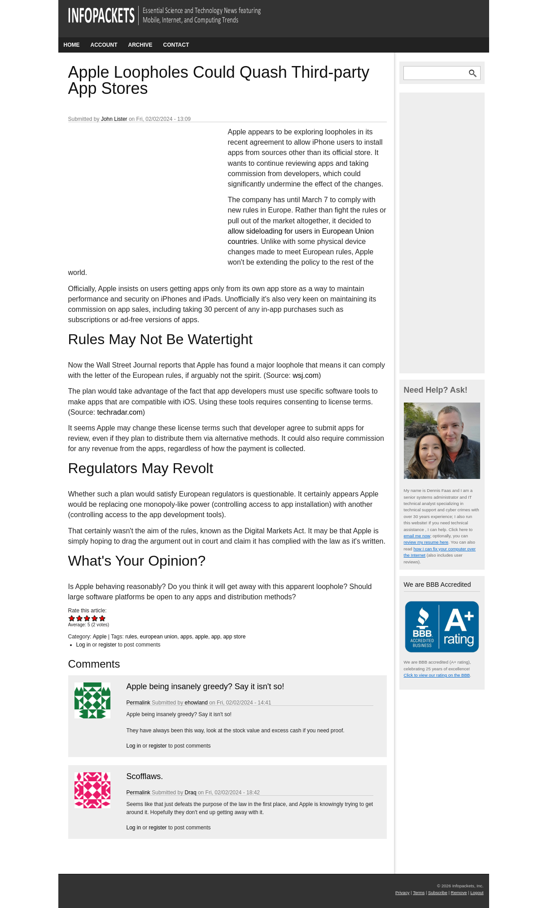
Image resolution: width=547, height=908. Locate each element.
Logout (476, 892)
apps (186, 636)
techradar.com (119, 412)
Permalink (138, 703)
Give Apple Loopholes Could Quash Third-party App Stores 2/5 (79, 618)
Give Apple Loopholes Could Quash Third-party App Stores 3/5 (87, 618)
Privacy (402, 892)
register (108, 645)
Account (104, 45)
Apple (100, 636)
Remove (459, 892)
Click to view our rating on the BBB (437, 675)
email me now (417, 535)
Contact (176, 45)
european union (158, 636)
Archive (140, 45)
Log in (83, 645)
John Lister (114, 119)
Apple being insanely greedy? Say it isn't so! (205, 686)
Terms (418, 892)
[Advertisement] (135, 186)
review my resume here (426, 542)
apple (201, 636)
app (215, 636)
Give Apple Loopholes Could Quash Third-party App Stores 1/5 (72, 618)
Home (72, 45)
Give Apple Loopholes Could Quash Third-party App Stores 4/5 (95, 618)
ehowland (196, 703)
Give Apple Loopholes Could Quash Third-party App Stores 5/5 (102, 618)
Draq (191, 792)
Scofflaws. (145, 776)
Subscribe (437, 892)
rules (131, 636)
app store (234, 636)
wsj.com (306, 375)
